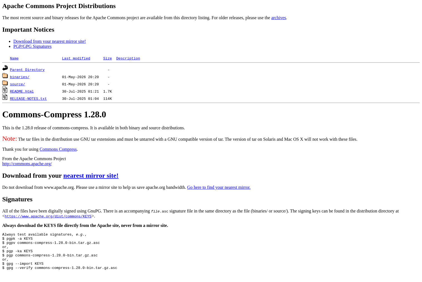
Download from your (32, 175)
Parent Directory (27, 69)
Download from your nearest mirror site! (49, 41)
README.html (22, 91)
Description (128, 58)
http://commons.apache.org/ (27, 163)
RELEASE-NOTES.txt (28, 98)
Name (14, 58)
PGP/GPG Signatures (32, 46)
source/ (17, 83)
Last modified (76, 58)
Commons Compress (58, 149)
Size (107, 58)
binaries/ (19, 76)
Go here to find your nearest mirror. (218, 187)
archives (278, 17)
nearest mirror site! (91, 175)
